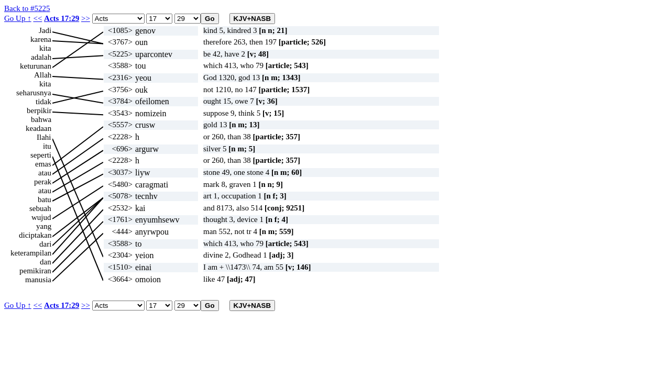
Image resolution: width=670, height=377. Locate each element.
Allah (42, 75)
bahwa (41, 119)
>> (85, 18)
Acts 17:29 (61, 18)
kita (45, 48)
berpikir (39, 110)
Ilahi (44, 137)
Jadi (45, 30)
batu (44, 199)
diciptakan (35, 235)
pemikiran (35, 271)
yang (43, 226)
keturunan (35, 66)
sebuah (40, 208)
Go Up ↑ (17, 18)
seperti (40, 155)
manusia (38, 279)
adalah (41, 57)
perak (42, 182)
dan (45, 262)
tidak (43, 101)
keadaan (38, 128)
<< (37, 18)
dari (45, 244)
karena (40, 39)
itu (47, 146)
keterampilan (30, 253)
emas (43, 164)
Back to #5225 (27, 8)
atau (44, 173)
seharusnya (33, 92)
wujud (41, 217)
